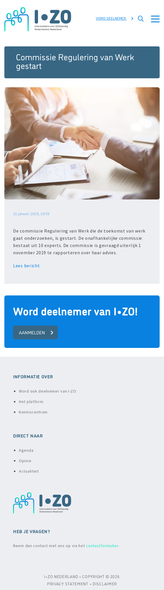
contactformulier (102, 545)
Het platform (31, 401)
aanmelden (36, 332)
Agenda (26, 450)
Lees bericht (27, 265)
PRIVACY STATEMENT (68, 583)
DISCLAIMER (105, 583)
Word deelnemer (115, 18)
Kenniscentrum (33, 412)
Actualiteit (29, 471)
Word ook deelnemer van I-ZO (47, 391)
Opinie (25, 460)
